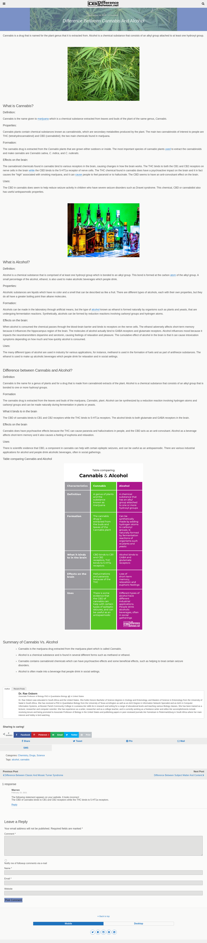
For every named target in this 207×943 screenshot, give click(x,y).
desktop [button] (138, 927)
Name (8, 871)
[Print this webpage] (85, 735)
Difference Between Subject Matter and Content (178, 775)
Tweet (79, 741)
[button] (92, 935)
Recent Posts (19, 689)
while (32, 170)
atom (173, 275)
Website (8, 892)
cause (78, 174)
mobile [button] (68, 927)
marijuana (43, 118)
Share (27, 741)
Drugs (32, 755)
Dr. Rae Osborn (28, 693)
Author (7, 689)
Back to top (104, 920)
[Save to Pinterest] (40, 735)
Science (41, 755)
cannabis (24, 759)
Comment (10, 834)
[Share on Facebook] (22, 735)
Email (8, 882)
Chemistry (23, 755)
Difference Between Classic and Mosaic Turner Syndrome (34, 775)
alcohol (96, 309)
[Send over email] (57, 735)
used (168, 149)
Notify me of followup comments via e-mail (25, 866)
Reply (14, 804)
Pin (131, 741)
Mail (182, 741)
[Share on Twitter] (71, 735)
